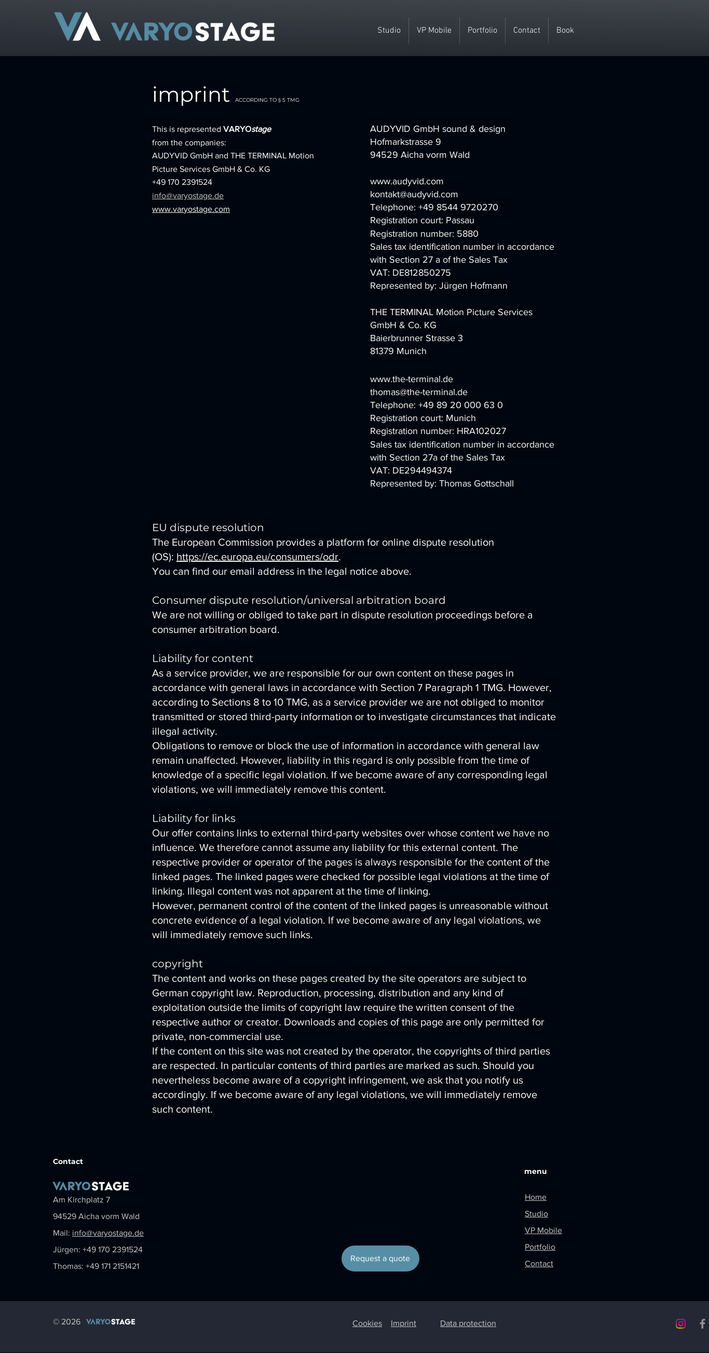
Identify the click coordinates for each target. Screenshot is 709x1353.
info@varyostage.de (188, 195)
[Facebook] (702, 1323)
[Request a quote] (380, 1258)
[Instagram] (680, 1323)
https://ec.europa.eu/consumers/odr (257, 556)
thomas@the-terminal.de (419, 392)
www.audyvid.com (407, 181)
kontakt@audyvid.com (414, 194)
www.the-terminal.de (411, 379)
